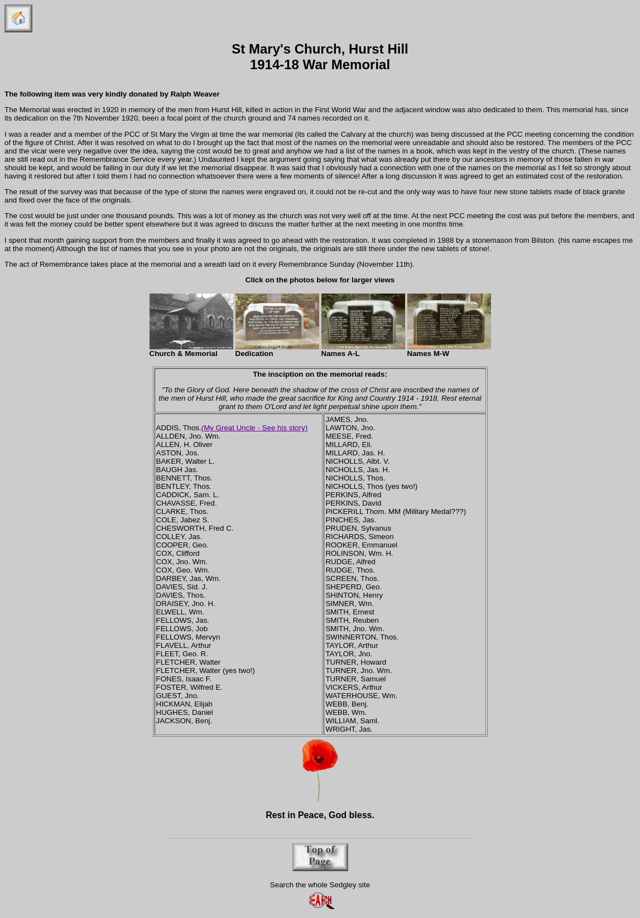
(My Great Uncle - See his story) (254, 428)
